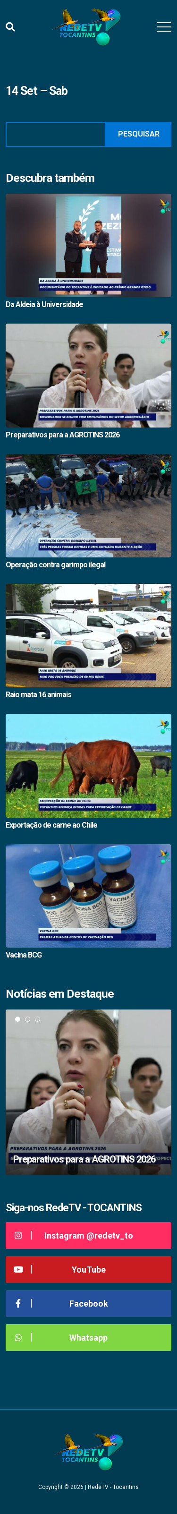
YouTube (59, 1269)
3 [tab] (37, 1019)
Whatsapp (60, 1338)
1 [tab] (17, 1019)
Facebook (60, 1304)
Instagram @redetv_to (73, 1235)
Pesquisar (139, 133)
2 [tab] (27, 1019)
